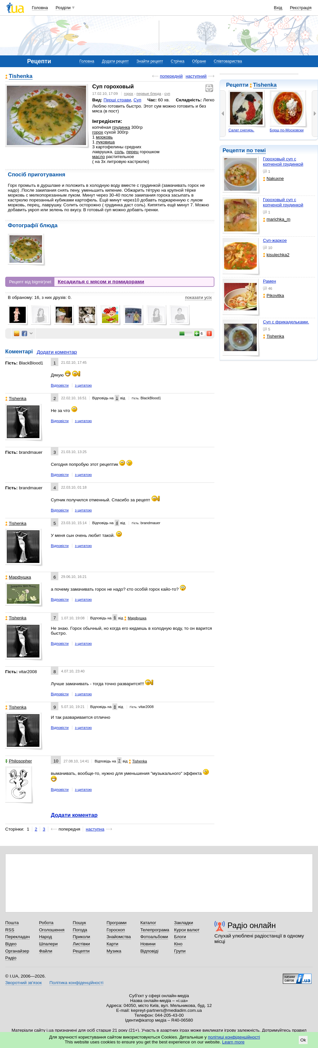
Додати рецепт (115, 61)
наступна (95, 829)
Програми (116, 922)
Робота (46, 922)
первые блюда (149, 94)
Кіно (178, 943)
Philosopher (18, 761)
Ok (303, 1040)
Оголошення (52, 929)
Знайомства (119, 936)
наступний (196, 76)
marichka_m (276, 219)
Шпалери (48, 943)
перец (132, 151)
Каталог (148, 922)
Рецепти (81, 951)
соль (119, 151)
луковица (105, 142)
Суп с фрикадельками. (286, 321)
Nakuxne (273, 178)
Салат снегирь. (241, 130)
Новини (148, 943)
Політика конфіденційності (76, 982)
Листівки (81, 943)
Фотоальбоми (154, 936)
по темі (256, 150)
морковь (104, 137)
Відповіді (149, 951)
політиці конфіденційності (234, 1037)
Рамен (269, 281)
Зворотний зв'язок (23, 982)
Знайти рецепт (150, 61)
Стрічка (177, 61)
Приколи (81, 936)
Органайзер (17, 951)
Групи (179, 951)
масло (98, 156)
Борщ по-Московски (287, 130)
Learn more (233, 1042)
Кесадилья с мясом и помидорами (101, 281)
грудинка (121, 127)
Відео (11, 943)
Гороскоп (116, 929)
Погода (80, 929)
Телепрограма (154, 929)
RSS (9, 929)
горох (128, 94)
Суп (137, 99)
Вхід (278, 7)
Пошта (12, 922)
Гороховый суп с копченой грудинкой (283, 161)
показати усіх (198, 297)
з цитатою (83, 385)
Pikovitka (273, 295)
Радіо (10, 957)
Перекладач (17, 936)
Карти (112, 943)
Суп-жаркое (275, 240)
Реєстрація (300, 7)
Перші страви (117, 99)
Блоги (180, 936)
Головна (40, 7)
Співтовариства (228, 61)
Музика (114, 951)
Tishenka (265, 85)
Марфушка (18, 577)
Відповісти (60, 385)
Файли (45, 951)
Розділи (63, 7)
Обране (199, 61)
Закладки (183, 922)
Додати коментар (57, 352)
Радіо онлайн (251, 925)
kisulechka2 (276, 254)
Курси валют (186, 929)
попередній (171, 76)
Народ (45, 936)
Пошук (79, 922)
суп (167, 94)
